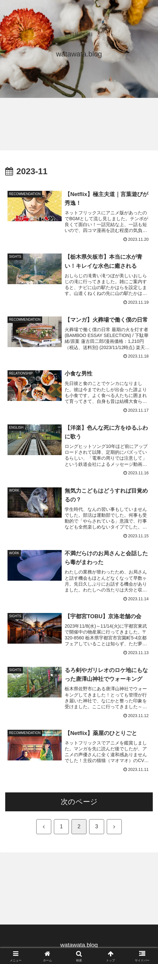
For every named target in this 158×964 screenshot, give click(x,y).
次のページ (79, 802)
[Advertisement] (52, 120)
